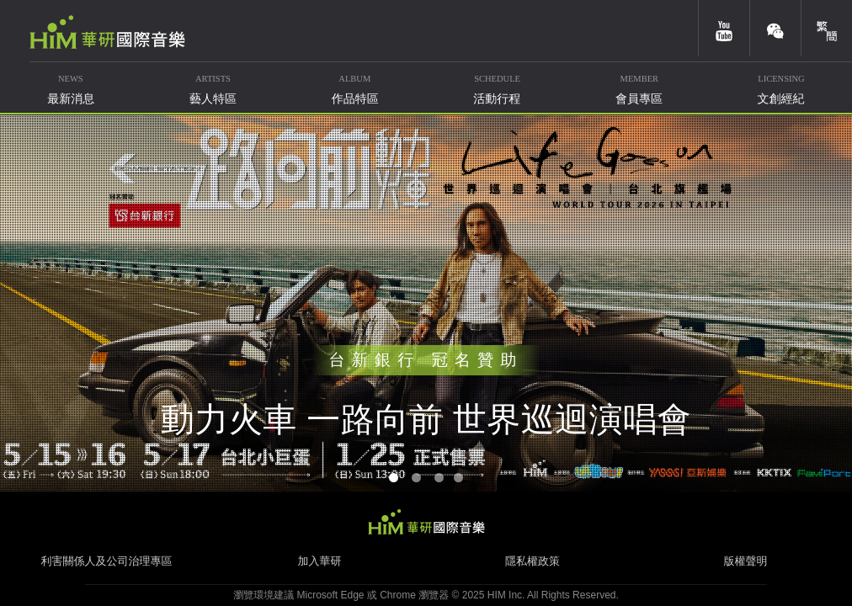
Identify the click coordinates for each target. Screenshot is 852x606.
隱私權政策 (532, 561)
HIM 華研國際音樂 (426, 521)
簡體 (826, 28)
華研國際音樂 (107, 32)
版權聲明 (746, 561)
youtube (724, 28)
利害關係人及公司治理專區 (107, 561)
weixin (775, 28)
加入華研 (320, 561)
